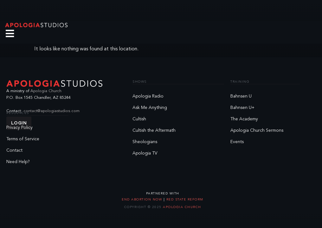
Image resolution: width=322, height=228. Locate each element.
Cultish (139, 119)
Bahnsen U (241, 96)
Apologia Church (45, 91)
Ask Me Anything (149, 107)
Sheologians (144, 142)
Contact (14, 150)
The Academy (244, 119)
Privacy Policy (19, 127)
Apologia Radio (148, 96)
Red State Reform (184, 199)
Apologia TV (145, 153)
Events (237, 142)
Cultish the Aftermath (154, 130)
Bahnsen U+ (242, 107)
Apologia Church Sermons (256, 130)
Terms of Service (22, 139)
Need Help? (18, 162)
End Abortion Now (143, 199)
